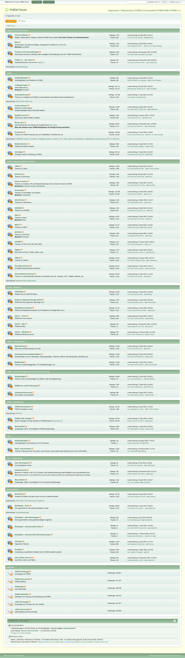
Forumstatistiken (16, 625)
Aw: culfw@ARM (132, 451)
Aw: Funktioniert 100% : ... (135, 46)
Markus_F (152, 252)
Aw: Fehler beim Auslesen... (136, 268)
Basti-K (149, 276)
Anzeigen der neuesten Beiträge (21, 633)
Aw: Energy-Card (132, 97)
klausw (153, 310)
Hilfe (150, 655)
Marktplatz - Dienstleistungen (27, 517)
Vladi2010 (154, 528)
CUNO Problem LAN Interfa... (136, 474)
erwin (151, 210)
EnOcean (19, 174)
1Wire (17, 166)
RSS (108, 139)
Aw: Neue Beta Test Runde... (136, 219)
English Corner (21, 115)
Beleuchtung (20, 346)
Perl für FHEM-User (26, 101)
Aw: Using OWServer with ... (136, 168)
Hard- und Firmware (23, 449)
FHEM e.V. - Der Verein (24, 60)
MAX (17, 215)
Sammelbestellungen (22, 512)
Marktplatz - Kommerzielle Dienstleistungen (33, 535)
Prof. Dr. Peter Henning (154, 46)
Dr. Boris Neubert (155, 80)
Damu (150, 177)
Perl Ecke (19, 413)
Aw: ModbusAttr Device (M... (136, 154)
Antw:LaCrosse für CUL (134, 443)
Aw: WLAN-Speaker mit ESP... (136, 496)
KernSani (26, 90)
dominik (67, 642)
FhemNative (34, 139)
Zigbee (18, 250)
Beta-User (150, 37)
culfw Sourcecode (22, 609)
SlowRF (18, 242)
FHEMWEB (19, 139)
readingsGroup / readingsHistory (84, 139)
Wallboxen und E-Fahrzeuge (26, 386)
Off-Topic (19, 541)
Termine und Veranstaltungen (27, 52)
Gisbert (57, 642)
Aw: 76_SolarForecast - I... (135, 379)
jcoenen (150, 357)
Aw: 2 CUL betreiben (133, 482)
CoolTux (151, 429)
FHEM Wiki (163, 10)
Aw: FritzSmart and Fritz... (135, 294)
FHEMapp (41, 139)
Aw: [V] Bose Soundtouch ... (136, 508)
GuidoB (97, 642)
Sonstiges (19, 152)
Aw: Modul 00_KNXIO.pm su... (136, 210)
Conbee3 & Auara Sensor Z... (136, 252)
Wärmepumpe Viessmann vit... (137, 89)
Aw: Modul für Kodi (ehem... (136, 365)
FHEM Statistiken (22, 594)
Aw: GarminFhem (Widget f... (136, 146)
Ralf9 (147, 443)
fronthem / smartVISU (52, 139)
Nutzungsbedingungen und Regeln (162, 655)
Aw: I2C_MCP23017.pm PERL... (137, 310)
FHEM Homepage (22, 571)
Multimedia (19, 362)
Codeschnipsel (21, 106)
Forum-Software (21, 35)
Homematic (20, 190)
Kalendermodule (21, 281)
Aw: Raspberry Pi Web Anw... (136, 544)
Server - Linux (21, 316)
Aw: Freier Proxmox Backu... (136, 318)
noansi (149, 202)
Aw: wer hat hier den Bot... (135, 37)
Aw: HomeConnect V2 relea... (136, 185)
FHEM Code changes (23, 418)
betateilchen (154, 109)
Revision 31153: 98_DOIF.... (136, 421)
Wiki (17, 42)
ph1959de (26, 47)
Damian (143, 97)
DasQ (72, 642)
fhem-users (20, 122)
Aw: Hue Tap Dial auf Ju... (135, 348)
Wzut (24, 220)
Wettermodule (31, 281)
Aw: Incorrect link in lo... (134, 118)
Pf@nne (33, 186)
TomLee (151, 544)
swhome (27, 186)
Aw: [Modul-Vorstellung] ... (135, 276)
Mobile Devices (21, 144)
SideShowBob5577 (69, 628)
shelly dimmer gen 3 (133, 227)
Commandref (149, 10)
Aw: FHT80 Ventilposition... (135, 244)
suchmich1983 (152, 365)
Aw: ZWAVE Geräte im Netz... (136, 260)
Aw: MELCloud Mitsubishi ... (136, 357)
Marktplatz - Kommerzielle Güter (28, 527)
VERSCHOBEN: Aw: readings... (137, 80)
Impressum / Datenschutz (120, 10)
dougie (151, 474)
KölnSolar (151, 395)
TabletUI (26, 139)
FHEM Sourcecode (23, 579)
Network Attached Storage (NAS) (28, 300)
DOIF (17, 101)
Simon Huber (152, 536)
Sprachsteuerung (100, 139)
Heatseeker (151, 560)
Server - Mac (20, 324)
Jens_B (149, 194)
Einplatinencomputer (23, 308)
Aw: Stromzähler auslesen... (136, 395)
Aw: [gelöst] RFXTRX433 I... (136, 236)
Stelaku (77, 642)
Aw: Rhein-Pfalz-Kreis (134, 54)
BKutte (150, 154)
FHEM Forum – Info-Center (19, 621)
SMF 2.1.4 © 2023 (9, 655)
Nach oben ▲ (177, 655)
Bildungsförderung (21, 67)
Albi (148, 552)
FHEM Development (23, 407)
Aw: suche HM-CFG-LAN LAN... (137, 528)
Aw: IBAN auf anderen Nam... (136, 62)
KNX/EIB (18, 208)
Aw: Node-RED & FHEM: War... (137, 109)
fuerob (102, 642)
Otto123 (150, 326)
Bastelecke (19, 494)
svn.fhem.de (58, 421)
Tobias (150, 236)
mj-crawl (83, 642)
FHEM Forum (18, 9)
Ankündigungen (21, 78)
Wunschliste (20, 426)
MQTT (17, 225)
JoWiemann (151, 508)
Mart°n (149, 348)
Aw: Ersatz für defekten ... (135, 194)
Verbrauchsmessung (23, 392)
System (150, 421)
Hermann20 (151, 268)
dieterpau (40, 642)
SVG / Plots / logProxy (67, 139)
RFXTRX (18, 232)
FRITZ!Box (19, 292)
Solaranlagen (20, 376)
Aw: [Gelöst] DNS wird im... (135, 302)
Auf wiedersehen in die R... (135, 560)
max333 (151, 146)
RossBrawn (150, 379)
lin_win (52, 642)
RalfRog (149, 294)
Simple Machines (20, 655)
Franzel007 (153, 89)
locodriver (152, 185)
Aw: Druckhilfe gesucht (134, 520)
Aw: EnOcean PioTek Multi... (136, 177)
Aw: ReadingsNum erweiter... (136, 429)
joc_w (149, 244)
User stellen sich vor (23, 558)
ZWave (18, 258)
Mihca (62, 642)
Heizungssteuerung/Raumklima (28, 354)
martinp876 (26, 195)
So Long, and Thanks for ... (135, 126)
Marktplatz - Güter (22, 506)
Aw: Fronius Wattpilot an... (135, 387)
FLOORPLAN (115, 139)
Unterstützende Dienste (25, 274)
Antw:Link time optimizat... (135, 465)
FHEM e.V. (175, 10)
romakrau (152, 496)
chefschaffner (151, 302)
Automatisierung (22, 95)
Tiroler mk (150, 387)
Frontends (19, 132)
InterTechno (20, 200)
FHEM (138, 10)
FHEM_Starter (147, 227)
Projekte (18, 550)
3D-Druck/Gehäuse (30, 501)
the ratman (151, 334)
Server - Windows (22, 332)
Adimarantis (41, 186)
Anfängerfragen (21, 85)
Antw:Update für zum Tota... (136, 326)
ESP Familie (20, 501)
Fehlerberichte (21, 470)
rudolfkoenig (153, 62)
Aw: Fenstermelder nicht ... (135, 202)
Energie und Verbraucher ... (136, 536)
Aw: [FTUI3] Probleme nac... (136, 135)
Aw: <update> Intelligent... (135, 552)
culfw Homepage (22, 602)
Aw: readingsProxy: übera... (136, 409)
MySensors (40, 501)
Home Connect (21, 181)
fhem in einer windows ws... (136, 334)
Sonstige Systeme (22, 266)
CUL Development (22, 463)
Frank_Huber (148, 54)
